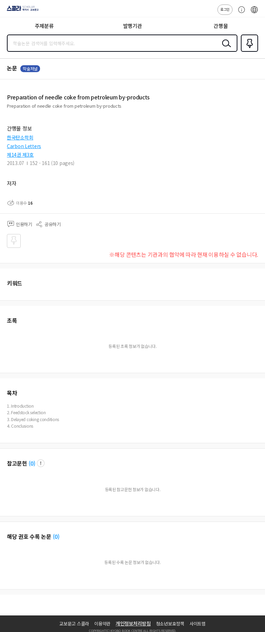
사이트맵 (197, 623)
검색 (224, 48)
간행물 (221, 25)
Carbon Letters (24, 146)
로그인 (224, 9)
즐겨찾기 (248, 51)
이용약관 (102, 623)
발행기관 (132, 25)
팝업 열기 (41, 463)
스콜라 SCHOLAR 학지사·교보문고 (21, 10)
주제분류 (44, 25)
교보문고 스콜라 (74, 623)
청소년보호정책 (170, 623)
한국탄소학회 (20, 137)
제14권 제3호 (20, 154)
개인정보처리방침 (133, 623)
